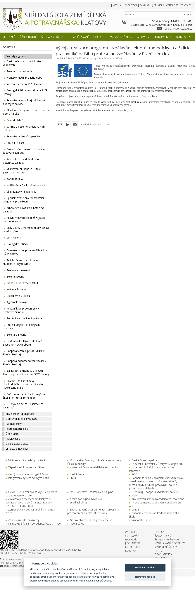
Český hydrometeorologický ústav (28, 474)
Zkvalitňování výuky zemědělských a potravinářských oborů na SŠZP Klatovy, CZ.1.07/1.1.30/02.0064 (29, 502)
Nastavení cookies (145, 576)
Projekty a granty (92, 58)
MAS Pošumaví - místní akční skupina (91, 492)
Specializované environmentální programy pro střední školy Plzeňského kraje (93, 511)
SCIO (134, 474)
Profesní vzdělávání (113, 58)
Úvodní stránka (63, 58)
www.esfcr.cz (110, 110)
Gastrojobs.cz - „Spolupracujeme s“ (91, 520)
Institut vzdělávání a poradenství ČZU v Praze (34, 523)
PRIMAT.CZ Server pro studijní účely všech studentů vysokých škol (31, 493)
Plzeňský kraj (77, 523)
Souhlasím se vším (145, 567)
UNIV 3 (135, 509)
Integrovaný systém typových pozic (28, 478)
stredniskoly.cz (78, 502)
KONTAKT (131, 550)
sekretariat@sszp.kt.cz (178, 28)
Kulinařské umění (142, 520)
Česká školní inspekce (144, 460)
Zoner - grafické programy (23, 520)
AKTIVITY (77, 58)
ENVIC (73, 478)
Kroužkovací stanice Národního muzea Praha (158, 499)
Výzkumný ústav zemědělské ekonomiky (94, 467)
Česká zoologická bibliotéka (86, 499)
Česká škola (77, 474)
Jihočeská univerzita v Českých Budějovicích (157, 464)
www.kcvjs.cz (125, 110)
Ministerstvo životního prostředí (26, 460)
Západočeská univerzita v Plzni (26, 467)
